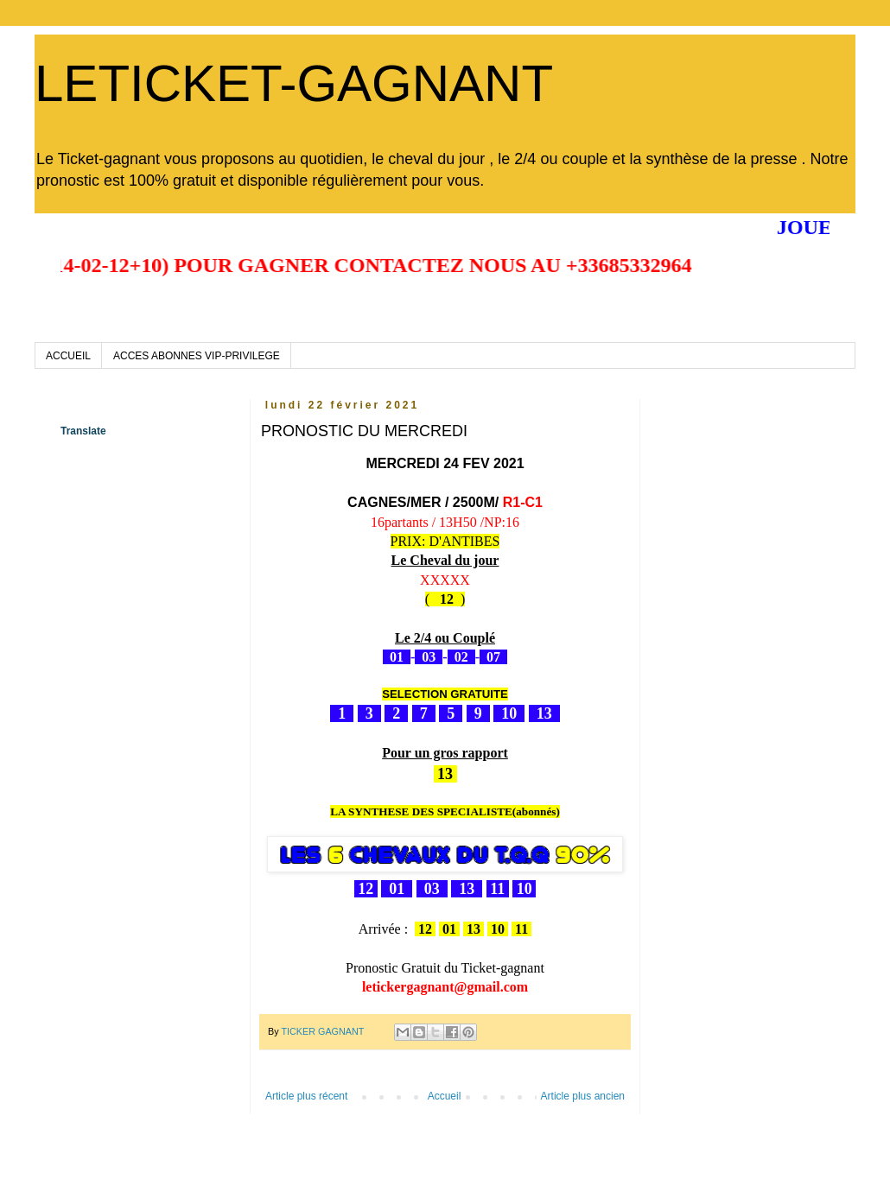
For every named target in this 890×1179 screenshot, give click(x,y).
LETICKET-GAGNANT (294, 83)
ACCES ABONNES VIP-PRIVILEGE (196, 356)
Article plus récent (306, 1096)
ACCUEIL (68, 356)
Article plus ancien (583, 1096)
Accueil (444, 1096)
